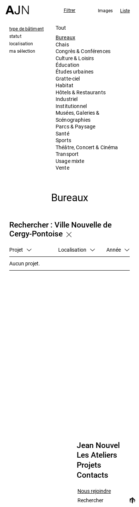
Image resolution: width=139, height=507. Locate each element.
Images (105, 10)
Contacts (92, 475)
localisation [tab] (21, 43)
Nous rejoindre (94, 491)
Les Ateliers (97, 455)
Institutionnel (71, 105)
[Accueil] (17, 7)
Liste (125, 10)
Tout (61, 27)
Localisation (76, 249)
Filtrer (70, 10)
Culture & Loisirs (75, 58)
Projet (20, 249)
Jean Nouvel (98, 445)
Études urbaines (74, 71)
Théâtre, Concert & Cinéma (87, 147)
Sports (63, 140)
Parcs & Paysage (75, 126)
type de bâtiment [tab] (26, 29)
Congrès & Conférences (83, 51)
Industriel (66, 98)
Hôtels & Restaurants (81, 92)
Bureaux (65, 37)
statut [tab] (15, 36)
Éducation (67, 64)
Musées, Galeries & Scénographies (78, 116)
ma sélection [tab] (22, 51)
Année (117, 249)
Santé (62, 133)
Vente (62, 167)
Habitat (64, 85)
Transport (67, 153)
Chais (62, 44)
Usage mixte (70, 160)
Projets (89, 465)
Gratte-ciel (68, 78)
